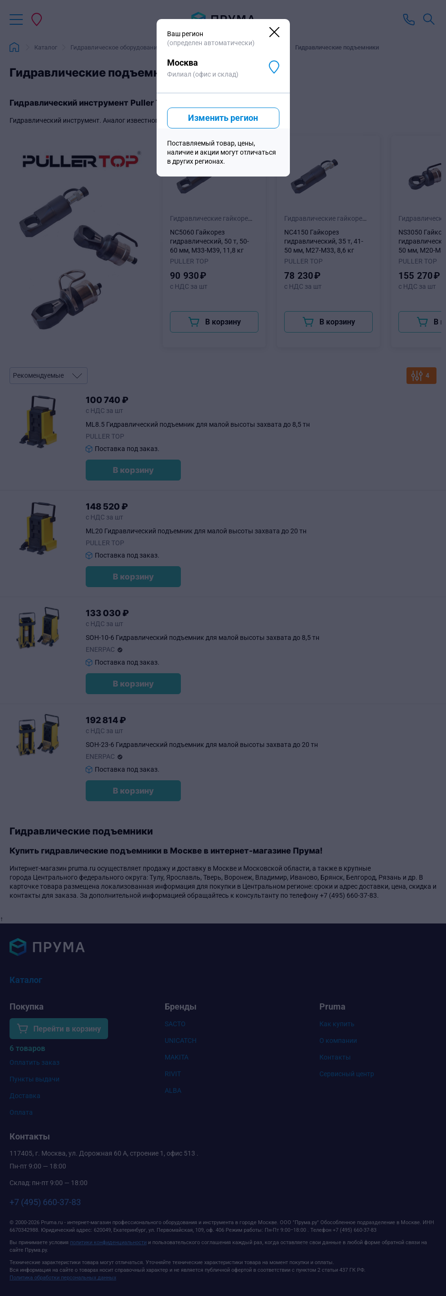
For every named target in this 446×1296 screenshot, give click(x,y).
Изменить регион (223, 118)
